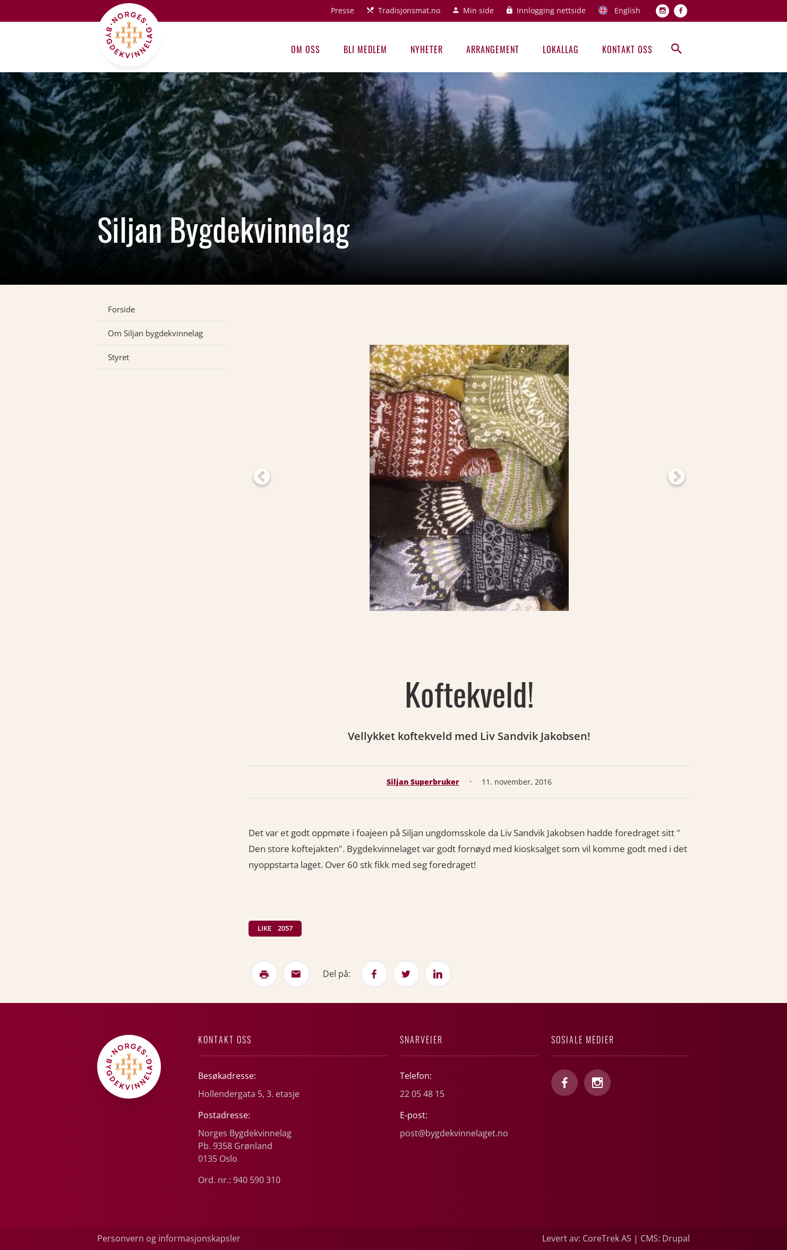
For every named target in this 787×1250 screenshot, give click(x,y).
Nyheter (426, 49)
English (627, 10)
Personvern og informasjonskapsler (169, 1238)
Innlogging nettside (551, 10)
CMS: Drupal (665, 1238)
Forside (121, 309)
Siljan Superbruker (423, 782)
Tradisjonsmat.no (409, 10)
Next (676, 477)
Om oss (305, 49)
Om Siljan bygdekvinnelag (155, 333)
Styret (118, 357)
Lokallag (561, 49)
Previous (262, 477)
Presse (342, 10)
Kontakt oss (627, 49)
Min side (478, 10)
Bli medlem (365, 49)
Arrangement (492, 49)
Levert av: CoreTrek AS (586, 1238)
